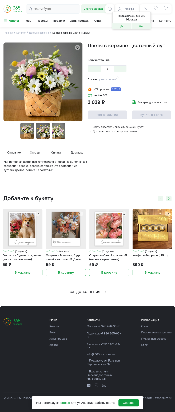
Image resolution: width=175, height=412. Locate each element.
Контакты (165, 21)
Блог (144, 345)
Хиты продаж (58, 339)
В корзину (22, 272)
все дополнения (87, 292)
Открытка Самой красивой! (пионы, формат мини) (108, 257)
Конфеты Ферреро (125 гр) (150, 255)
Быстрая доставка (149, 102)
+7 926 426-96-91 (109, 326)
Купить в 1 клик (151, 115)
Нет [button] (141, 26)
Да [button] (122, 26)
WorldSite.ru (163, 398)
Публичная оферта (153, 339)
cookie (65, 403)
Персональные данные (156, 332)
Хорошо (128, 403)
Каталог (11, 21)
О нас (145, 326)
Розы (52, 332)
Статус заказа (93, 9)
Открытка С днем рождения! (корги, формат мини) (22, 257)
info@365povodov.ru (101, 354)
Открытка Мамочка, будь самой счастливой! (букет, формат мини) (64, 257)
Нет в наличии (107, 115)
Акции (53, 345)
